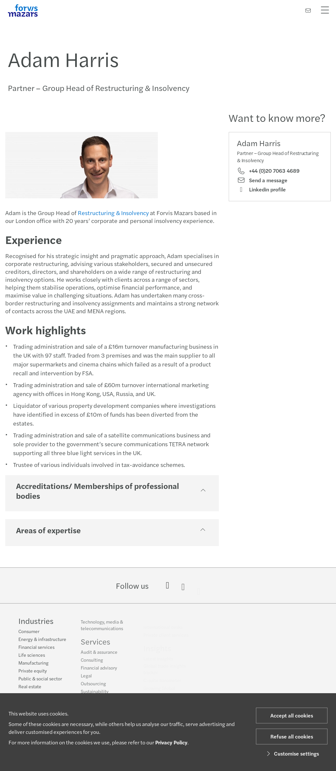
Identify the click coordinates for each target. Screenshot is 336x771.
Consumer (28, 632)
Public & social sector (40, 679)
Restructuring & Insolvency (112, 213)
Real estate (29, 687)
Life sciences (31, 655)
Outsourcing (93, 686)
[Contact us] (308, 10)
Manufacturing (33, 663)
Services (95, 644)
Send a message (262, 180)
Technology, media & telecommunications (102, 627)
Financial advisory (99, 670)
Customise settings (292, 753)
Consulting (92, 662)
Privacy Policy (171, 742)
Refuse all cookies (291, 736)
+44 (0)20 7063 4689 (268, 170)
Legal (86, 678)
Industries (35, 621)
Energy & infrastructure (42, 640)
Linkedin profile (261, 189)
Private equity (32, 671)
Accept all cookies (291, 715)
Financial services (36, 648)
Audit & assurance (99, 654)
